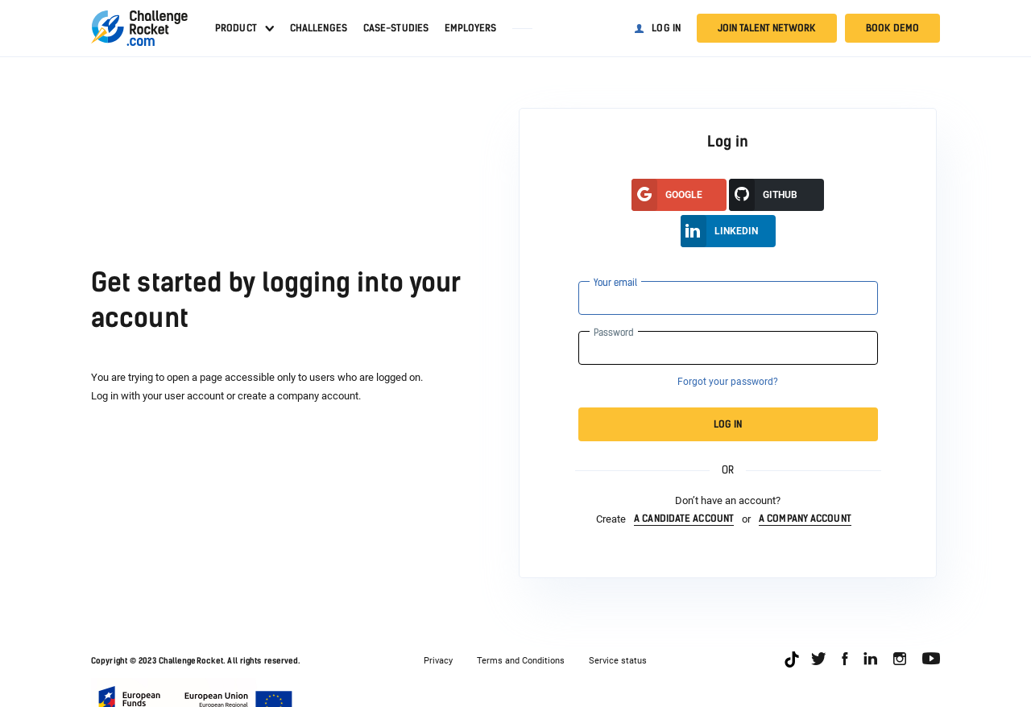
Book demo (892, 28)
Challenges (318, 28)
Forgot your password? (727, 381)
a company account (805, 518)
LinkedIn (719, 231)
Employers (470, 28)
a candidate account (684, 518)
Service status (618, 660)
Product (236, 28)
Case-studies (396, 28)
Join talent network (767, 28)
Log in (666, 28)
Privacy (438, 660)
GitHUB (763, 195)
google (666, 195)
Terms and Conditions (521, 660)
